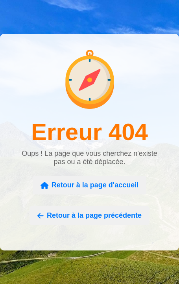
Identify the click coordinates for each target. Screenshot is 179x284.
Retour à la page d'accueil (89, 185)
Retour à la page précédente (89, 215)
